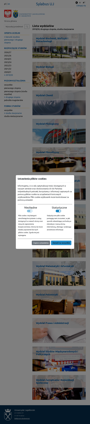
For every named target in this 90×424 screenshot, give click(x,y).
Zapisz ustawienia (41, 243)
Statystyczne (59, 207)
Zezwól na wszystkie (61, 243)
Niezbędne (30, 207)
